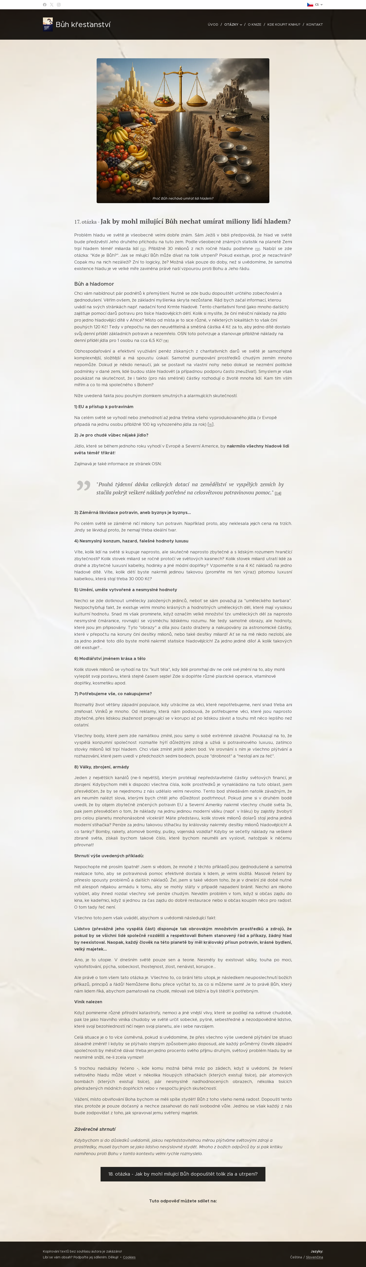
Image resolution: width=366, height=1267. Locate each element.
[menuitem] (215, 24)
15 (210, 425)
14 (166, 341)
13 (257, 249)
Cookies (129, 1257)
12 (142, 249)
